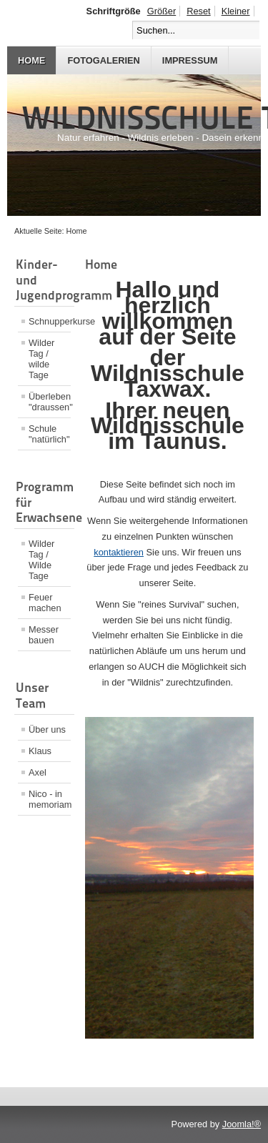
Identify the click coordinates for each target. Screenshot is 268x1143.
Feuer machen (45, 602)
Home (31, 60)
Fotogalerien (103, 60)
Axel (37, 772)
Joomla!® (241, 1124)
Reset (198, 11)
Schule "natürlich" (49, 434)
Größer (162, 11)
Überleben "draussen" (50, 401)
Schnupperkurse (50, 321)
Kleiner (236, 11)
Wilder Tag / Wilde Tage (41, 559)
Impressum (190, 60)
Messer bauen (44, 634)
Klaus (40, 751)
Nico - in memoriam (50, 799)
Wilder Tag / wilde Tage (41, 358)
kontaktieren (119, 552)
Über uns (47, 729)
